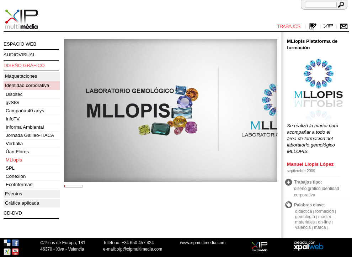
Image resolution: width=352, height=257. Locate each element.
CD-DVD (13, 213)
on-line (324, 222)
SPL (10, 168)
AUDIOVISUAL (20, 54)
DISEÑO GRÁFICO (24, 65)
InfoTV (13, 119)
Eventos (13, 193)
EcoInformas (19, 184)
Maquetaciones (21, 76)
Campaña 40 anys (25, 110)
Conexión (16, 176)
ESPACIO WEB (20, 44)
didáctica (303, 211)
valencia (303, 227)
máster (324, 216)
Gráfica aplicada (22, 203)
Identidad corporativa (27, 85)
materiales (305, 222)
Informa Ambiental (25, 127)
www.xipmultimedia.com (202, 242)
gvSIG (12, 102)
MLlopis (14, 160)
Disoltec (14, 94)
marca (320, 227)
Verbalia (14, 143)
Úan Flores (17, 151)
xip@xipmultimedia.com (139, 249)
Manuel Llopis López (310, 164)
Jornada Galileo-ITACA (30, 135)
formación (324, 211)
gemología (305, 216)
